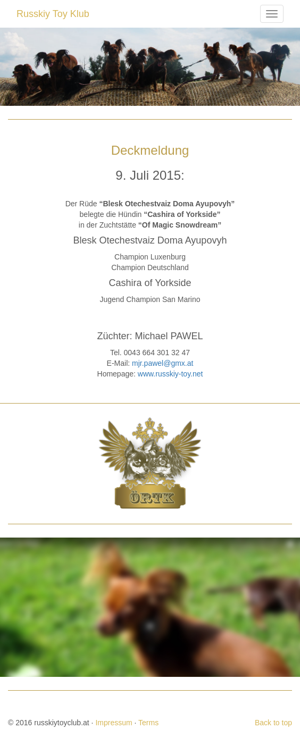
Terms (148, 722)
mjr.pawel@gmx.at (162, 363)
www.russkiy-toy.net (170, 374)
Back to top (273, 722)
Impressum (113, 722)
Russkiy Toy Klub (52, 14)
